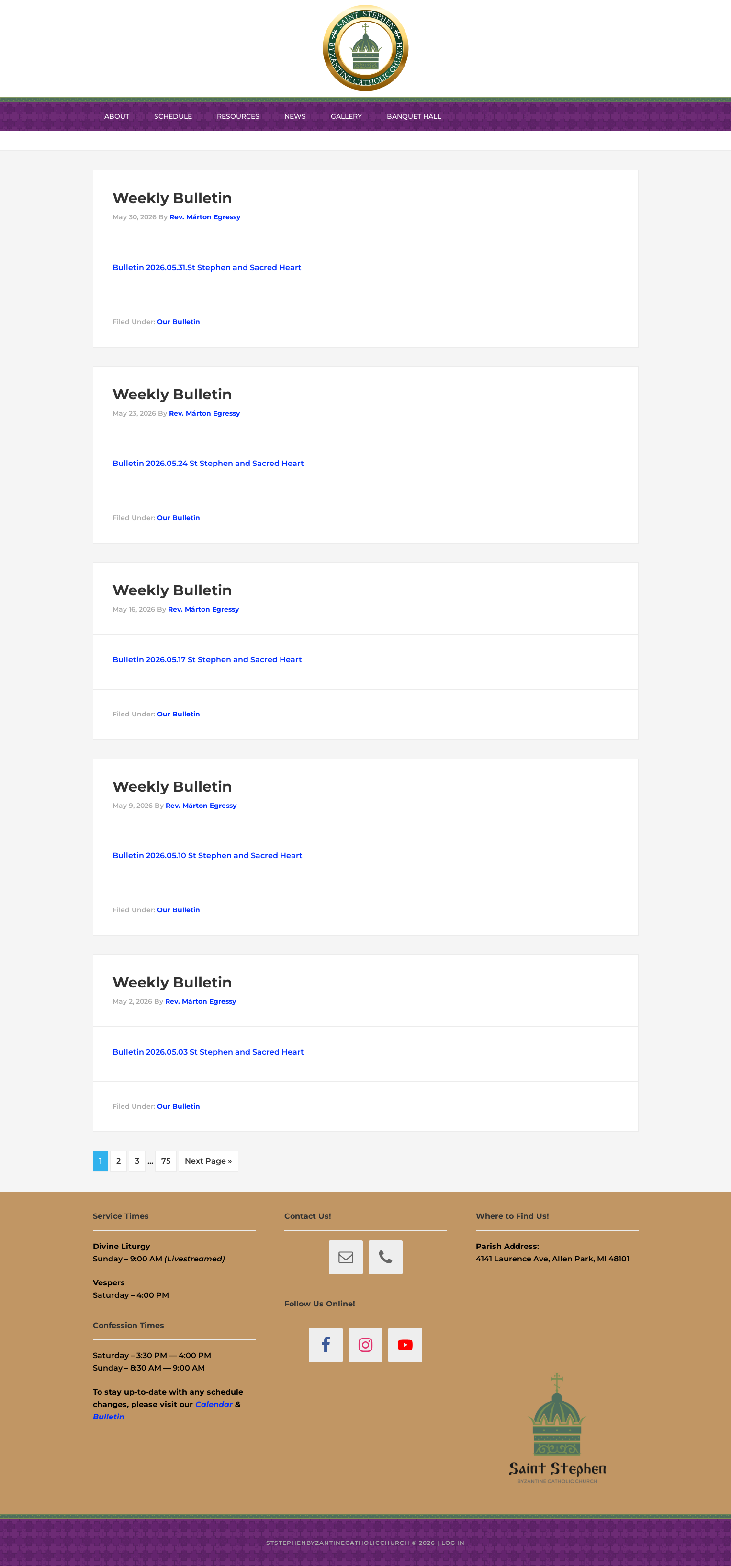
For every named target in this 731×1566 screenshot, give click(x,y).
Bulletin (108, 1415)
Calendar (214, 1403)
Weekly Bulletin (172, 198)
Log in (453, 1541)
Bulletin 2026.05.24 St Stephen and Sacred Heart (208, 463)
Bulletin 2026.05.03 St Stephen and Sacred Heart (208, 1051)
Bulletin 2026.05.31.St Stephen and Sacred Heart (207, 267)
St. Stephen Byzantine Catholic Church (366, 48)
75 (165, 1161)
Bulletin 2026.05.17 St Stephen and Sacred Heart (207, 659)
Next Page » (208, 1161)
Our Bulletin (178, 322)
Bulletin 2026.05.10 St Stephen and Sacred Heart (207, 855)
